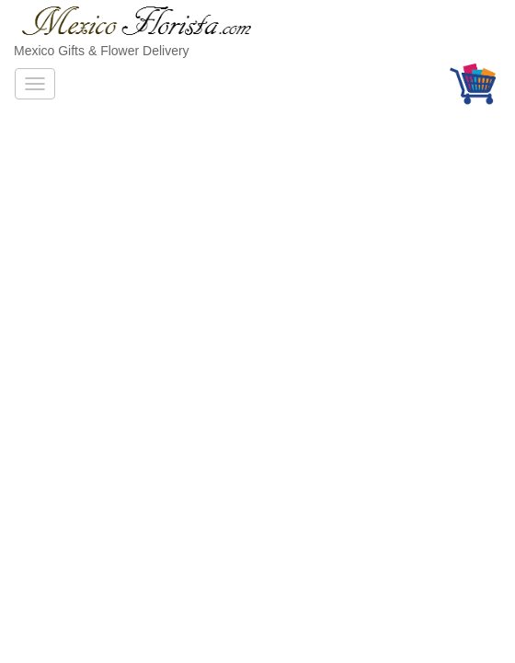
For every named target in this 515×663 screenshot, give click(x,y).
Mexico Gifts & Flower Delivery (101, 50)
